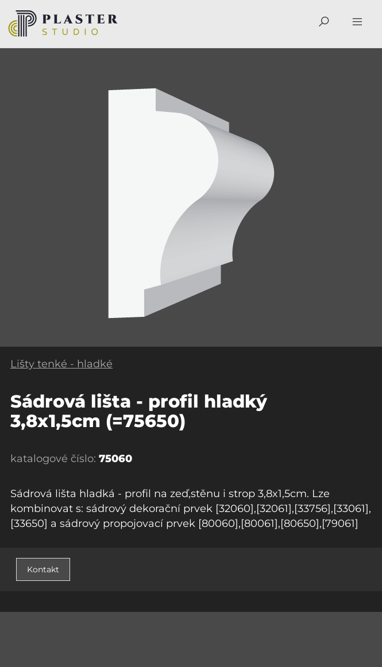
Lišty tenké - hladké (61, 364)
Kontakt (43, 569)
